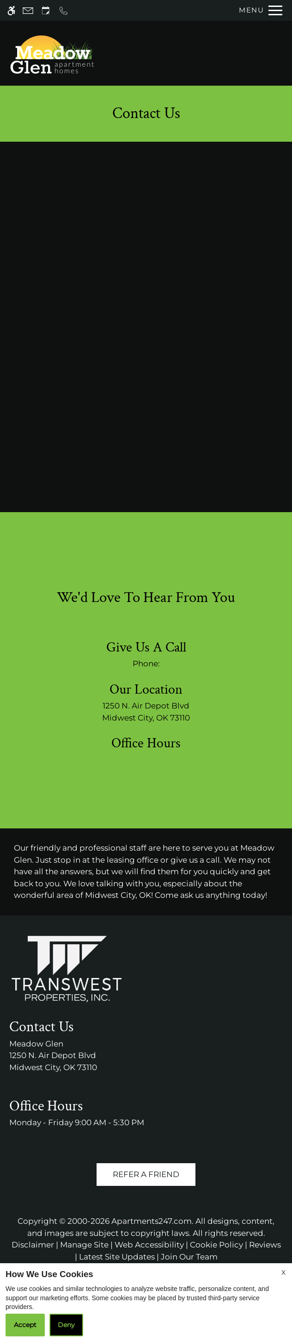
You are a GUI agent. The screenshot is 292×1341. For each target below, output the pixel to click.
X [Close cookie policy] (283, 1272)
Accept (25, 1325)
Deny (66, 1325)
